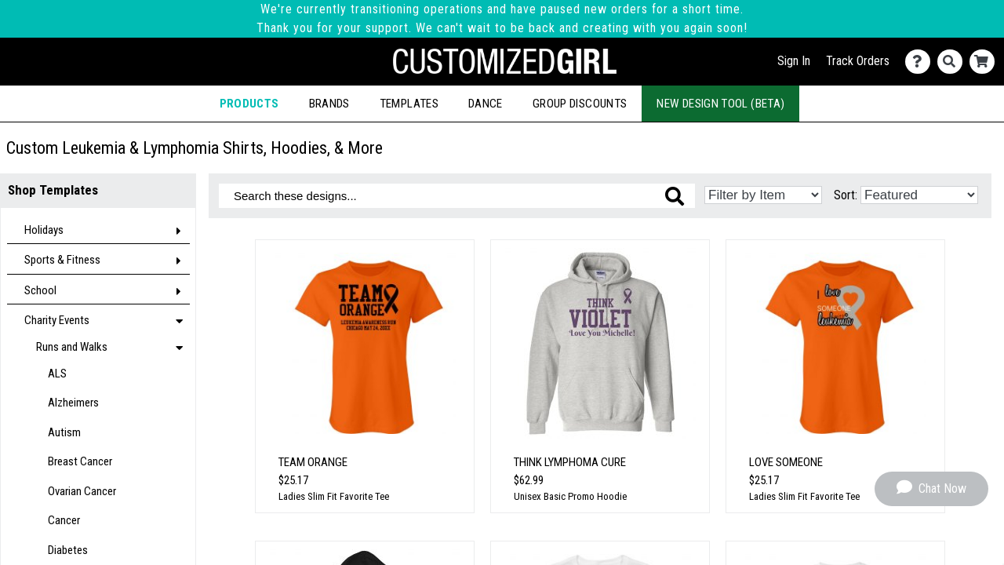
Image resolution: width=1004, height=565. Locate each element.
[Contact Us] (921, 61)
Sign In (793, 60)
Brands (329, 104)
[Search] (953, 61)
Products (249, 104)
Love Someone (786, 462)
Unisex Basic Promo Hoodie (570, 496)
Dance (485, 104)
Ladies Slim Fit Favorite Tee (333, 496)
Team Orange (312, 462)
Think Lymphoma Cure (570, 462)
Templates (409, 104)
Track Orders (857, 60)
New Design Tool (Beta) (720, 104)
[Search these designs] (457, 196)
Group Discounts (580, 104)
